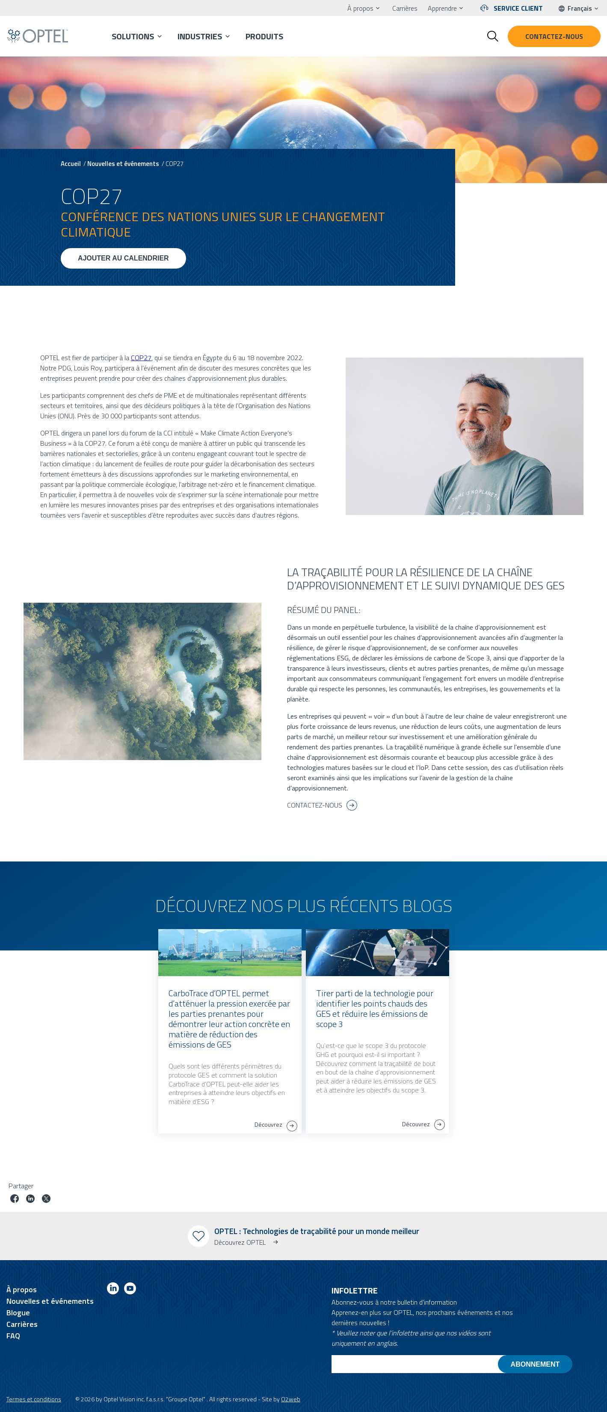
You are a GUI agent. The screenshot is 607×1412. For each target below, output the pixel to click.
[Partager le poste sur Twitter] (46, 1199)
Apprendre (442, 8)
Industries (200, 36)
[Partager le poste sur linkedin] (30, 1199)
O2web (290, 1398)
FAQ (13, 1335)
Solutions (133, 36)
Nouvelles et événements (123, 164)
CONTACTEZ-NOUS (314, 805)
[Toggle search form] (492, 36)
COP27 (141, 357)
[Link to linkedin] (113, 1290)
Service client (518, 8)
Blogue (18, 1312)
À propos (360, 8)
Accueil (71, 164)
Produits (264, 36)
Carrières (404, 8)
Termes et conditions (33, 1398)
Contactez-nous (554, 36)
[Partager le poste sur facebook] (15, 1199)
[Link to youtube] (130, 1290)
